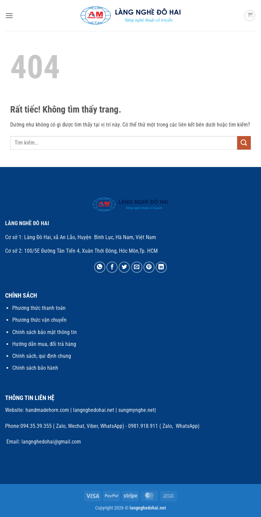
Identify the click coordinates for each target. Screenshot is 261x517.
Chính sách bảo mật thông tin (44, 332)
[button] (9, 15)
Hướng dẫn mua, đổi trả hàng (44, 344)
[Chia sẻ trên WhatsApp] (99, 267)
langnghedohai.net (93, 410)
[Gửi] (244, 142)
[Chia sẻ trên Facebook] (112, 267)
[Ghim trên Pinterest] (149, 267)
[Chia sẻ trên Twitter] (124, 267)
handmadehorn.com (46, 410)
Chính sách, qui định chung (41, 356)
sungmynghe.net (136, 410)
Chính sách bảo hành (35, 368)
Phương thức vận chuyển (39, 320)
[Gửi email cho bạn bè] (136, 267)
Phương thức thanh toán (39, 308)
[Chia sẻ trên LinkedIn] (161, 267)
